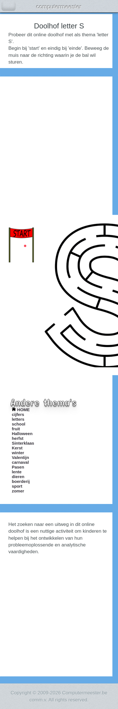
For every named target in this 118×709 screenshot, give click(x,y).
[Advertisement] (59, 144)
